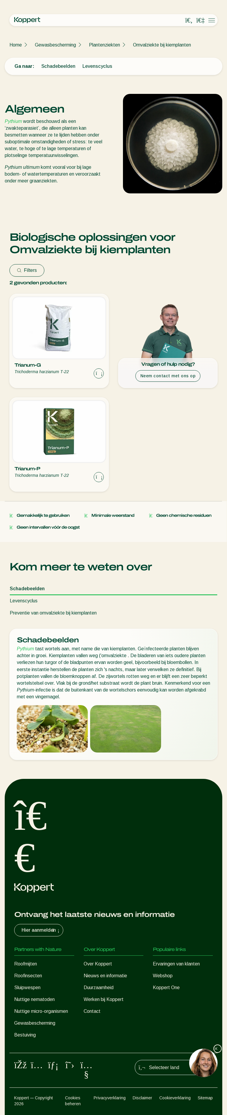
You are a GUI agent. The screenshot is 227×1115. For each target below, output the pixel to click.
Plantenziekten (104, 44)
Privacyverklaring (110, 1097)
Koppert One (166, 987)
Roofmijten (25, 963)
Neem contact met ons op (168, 375)
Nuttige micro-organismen (41, 1011)
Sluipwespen (27, 987)
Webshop (163, 975)
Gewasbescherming (55, 44)
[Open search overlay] (189, 20)
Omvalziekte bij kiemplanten (162, 44)
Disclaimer (142, 1097)
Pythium (13, 121)
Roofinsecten (28, 975)
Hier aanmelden (41, 930)
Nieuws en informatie (105, 975)
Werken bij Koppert (104, 999)
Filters (27, 270)
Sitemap (205, 1097)
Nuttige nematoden (34, 999)
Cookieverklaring (175, 1097)
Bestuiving (25, 1034)
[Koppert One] (200, 20)
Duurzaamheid (99, 987)
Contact (92, 1011)
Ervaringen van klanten (176, 963)
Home (15, 44)
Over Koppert (98, 963)
